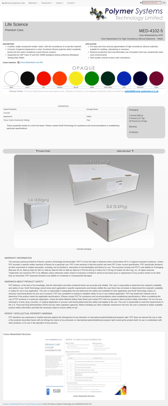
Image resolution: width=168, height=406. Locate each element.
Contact (72, 3)
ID (141, 3)
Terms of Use (24, 404)
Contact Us (7, 404)
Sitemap (15, 404)
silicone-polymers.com (13, 3)
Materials (33, 3)
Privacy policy (35, 404)
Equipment (48, 3)
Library (60, 3)
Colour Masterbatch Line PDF (30, 62)
